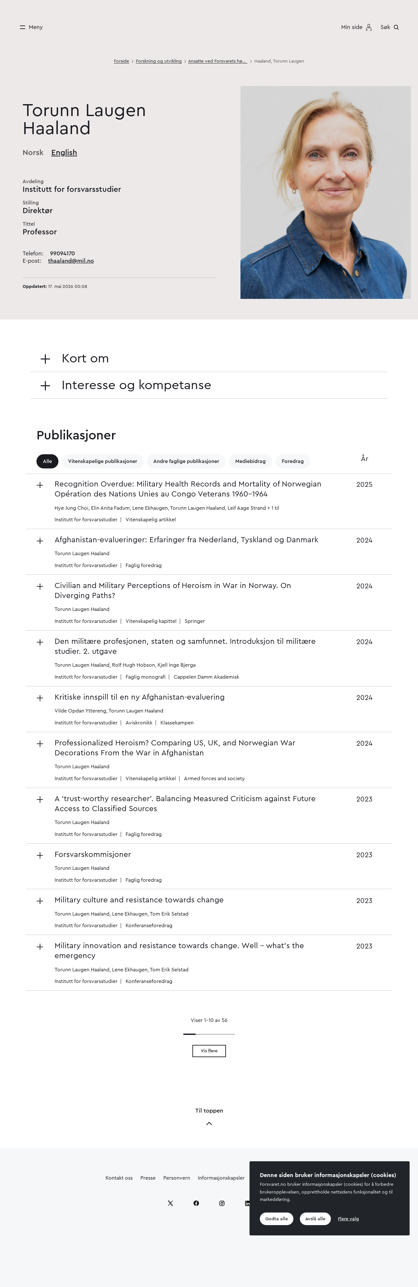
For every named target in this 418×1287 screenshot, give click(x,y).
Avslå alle (316, 1218)
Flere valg (349, 1218)
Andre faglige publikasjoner (186, 461)
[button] (181, 501)
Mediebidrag (250, 461)
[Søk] (391, 27)
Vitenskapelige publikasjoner (102, 461)
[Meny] (29, 27)
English (64, 153)
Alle (47, 461)
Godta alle (277, 1218)
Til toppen (209, 1117)
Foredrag (293, 461)
